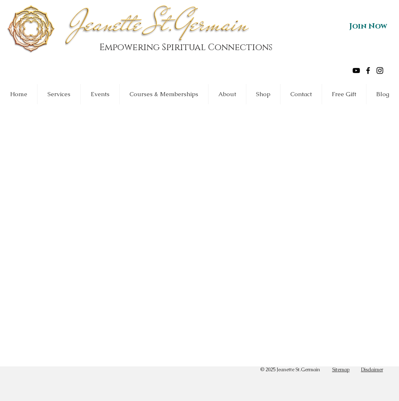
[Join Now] (368, 26)
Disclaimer (372, 369)
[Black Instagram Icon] (379, 70)
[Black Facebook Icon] (368, 70)
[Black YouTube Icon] (356, 70)
